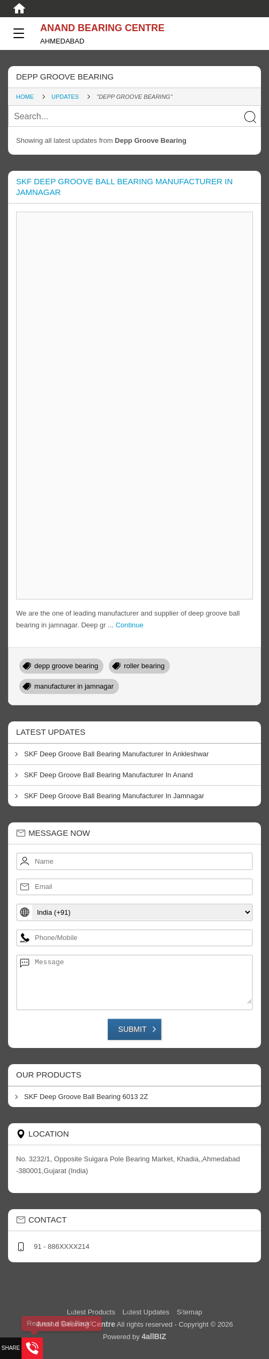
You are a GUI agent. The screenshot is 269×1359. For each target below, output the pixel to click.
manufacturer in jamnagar (74, 686)
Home (25, 96)
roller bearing (144, 666)
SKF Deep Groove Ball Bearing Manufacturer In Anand (108, 775)
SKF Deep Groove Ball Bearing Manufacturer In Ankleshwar (116, 754)
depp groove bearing (66, 666)
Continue (130, 625)
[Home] (19, 8)
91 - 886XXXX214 (61, 1246)
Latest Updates (146, 1312)
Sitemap (190, 1312)
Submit (132, 1029)
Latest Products (92, 1312)
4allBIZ (153, 1336)
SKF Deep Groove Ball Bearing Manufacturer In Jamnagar (114, 796)
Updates (65, 96)
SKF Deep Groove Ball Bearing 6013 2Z (86, 1097)
